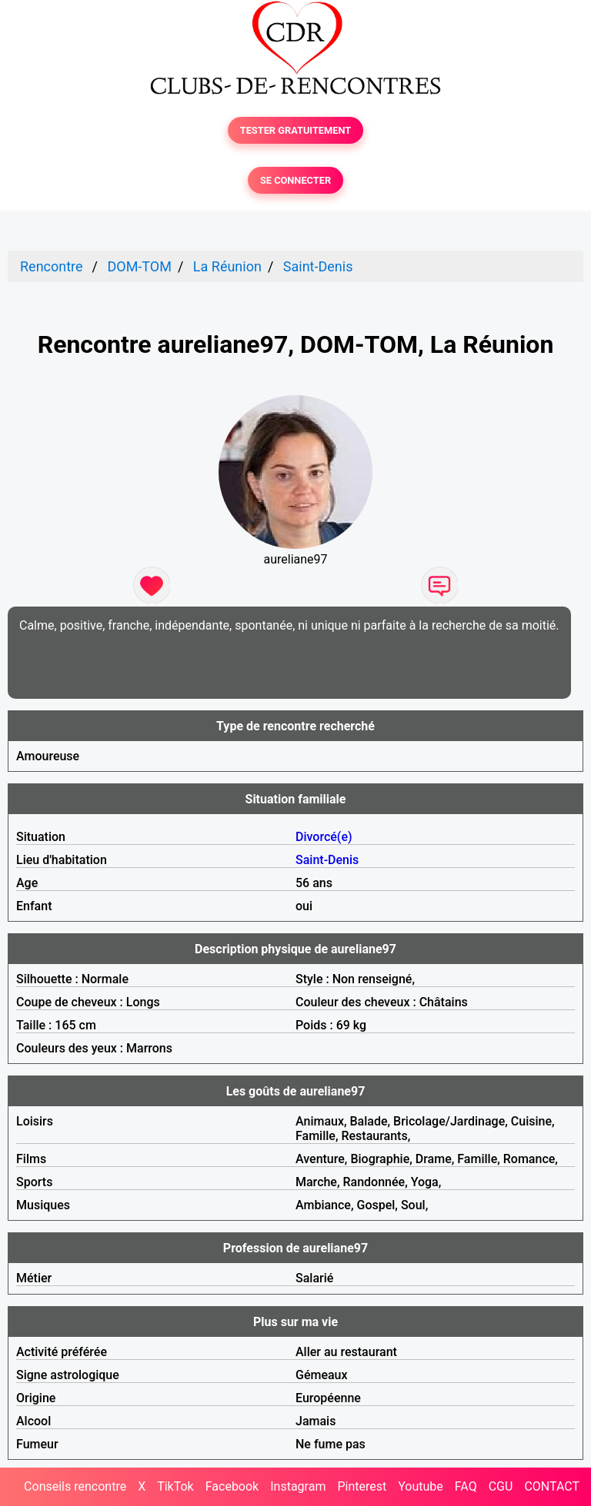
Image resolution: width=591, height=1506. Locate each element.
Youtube (420, 1486)
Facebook (232, 1486)
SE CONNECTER (295, 180)
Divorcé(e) (324, 836)
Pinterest (361, 1486)
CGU (501, 1486)
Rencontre (51, 266)
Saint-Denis (318, 266)
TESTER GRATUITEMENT (296, 130)
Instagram (298, 1486)
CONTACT (551, 1486)
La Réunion (227, 266)
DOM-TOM (139, 266)
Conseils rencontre (75, 1486)
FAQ (466, 1486)
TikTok (175, 1486)
